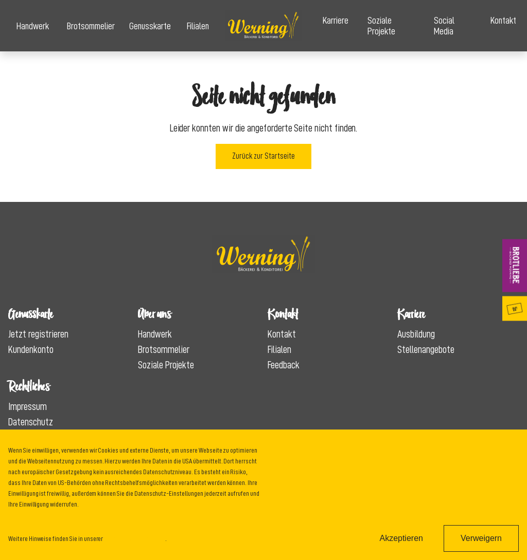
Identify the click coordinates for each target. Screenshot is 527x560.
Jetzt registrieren (38, 334)
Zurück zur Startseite (263, 156)
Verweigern (481, 538)
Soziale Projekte (381, 25)
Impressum (27, 406)
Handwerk (32, 26)
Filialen (198, 26)
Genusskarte (149, 26)
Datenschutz (30, 422)
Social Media (444, 25)
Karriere (335, 20)
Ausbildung (416, 334)
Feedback (284, 365)
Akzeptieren (401, 538)
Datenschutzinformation (134, 538)
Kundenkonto (31, 349)
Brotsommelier (90, 26)
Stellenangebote (425, 349)
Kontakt (503, 20)
